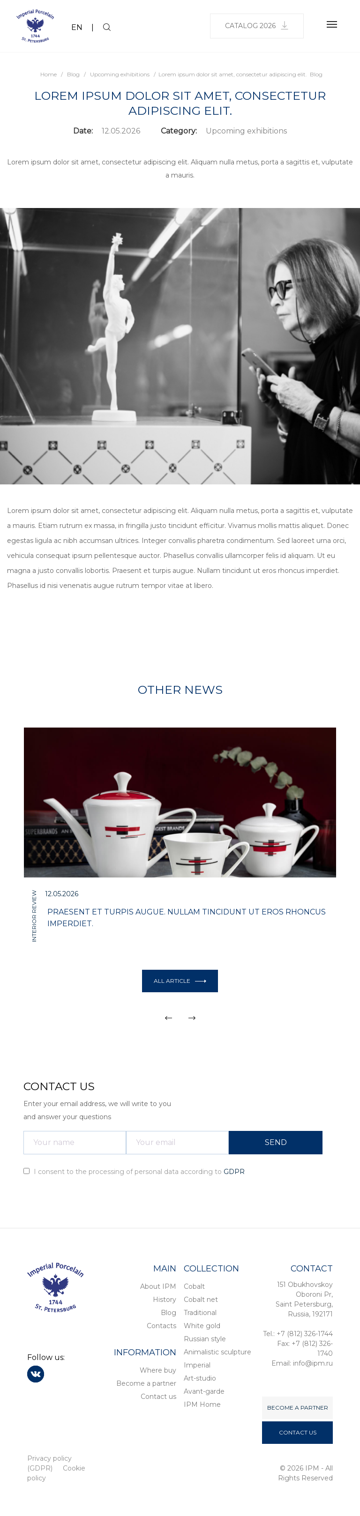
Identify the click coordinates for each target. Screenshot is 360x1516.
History (164, 1299)
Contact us (158, 1396)
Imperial (197, 1365)
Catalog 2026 (257, 25)
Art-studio (200, 1378)
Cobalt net (201, 1299)
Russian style (205, 1339)
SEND (276, 1142)
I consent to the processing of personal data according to (134, 1171)
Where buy (158, 1370)
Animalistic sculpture (217, 1352)
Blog (168, 1312)
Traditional (200, 1312)
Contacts (161, 1326)
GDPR (234, 1171)
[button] (168, 1018)
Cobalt (194, 1286)
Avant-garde (204, 1391)
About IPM (158, 1286)
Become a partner (146, 1383)
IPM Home (202, 1404)
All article (180, 980)
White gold (202, 1326)
